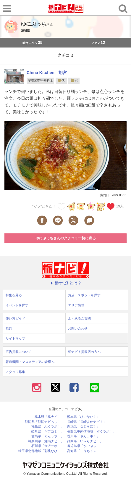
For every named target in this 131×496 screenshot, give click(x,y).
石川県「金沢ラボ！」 (47, 446)
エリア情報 (76, 305)
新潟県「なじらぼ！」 (83, 426)
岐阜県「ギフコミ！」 (47, 431)
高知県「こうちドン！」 (85, 451)
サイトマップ (15, 338)
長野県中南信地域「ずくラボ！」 (91, 431)
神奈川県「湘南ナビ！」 (46, 441)
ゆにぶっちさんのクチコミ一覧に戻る (65, 238)
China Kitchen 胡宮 (47, 72)
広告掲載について (19, 351)
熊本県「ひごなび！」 (83, 416)
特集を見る (14, 295)
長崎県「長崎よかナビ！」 (86, 421)
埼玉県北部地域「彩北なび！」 (41, 451)
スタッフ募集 (15, 372)
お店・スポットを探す (84, 295)
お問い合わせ (78, 328)
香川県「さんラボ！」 (83, 436)
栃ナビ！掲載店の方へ (84, 351)
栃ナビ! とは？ (65, 283)
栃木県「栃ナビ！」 (49, 416)
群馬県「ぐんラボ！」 (47, 436)
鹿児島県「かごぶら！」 (85, 446)
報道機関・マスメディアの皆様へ (30, 362)
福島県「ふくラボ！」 (47, 426)
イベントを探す (17, 305)
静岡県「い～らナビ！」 (85, 441)
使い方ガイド (15, 318)
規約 (9, 328)
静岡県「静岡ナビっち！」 (44, 421)
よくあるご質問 (79, 318)
